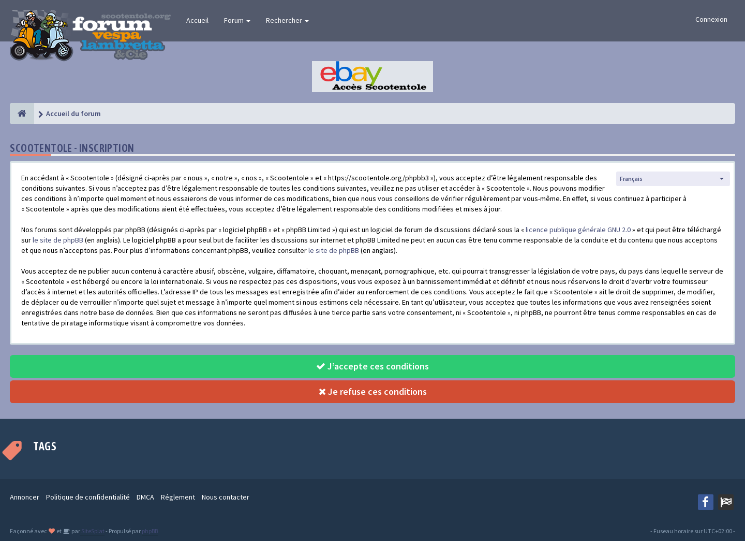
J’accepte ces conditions (372, 366)
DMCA (145, 497)
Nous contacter (225, 497)
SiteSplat (92, 531)
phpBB (150, 531)
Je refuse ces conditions (373, 391)
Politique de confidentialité (88, 497)
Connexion (711, 19)
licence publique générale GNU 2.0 (578, 229)
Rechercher (287, 20)
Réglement (178, 497)
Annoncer (24, 497)
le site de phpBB (58, 240)
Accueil (197, 20)
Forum (237, 20)
